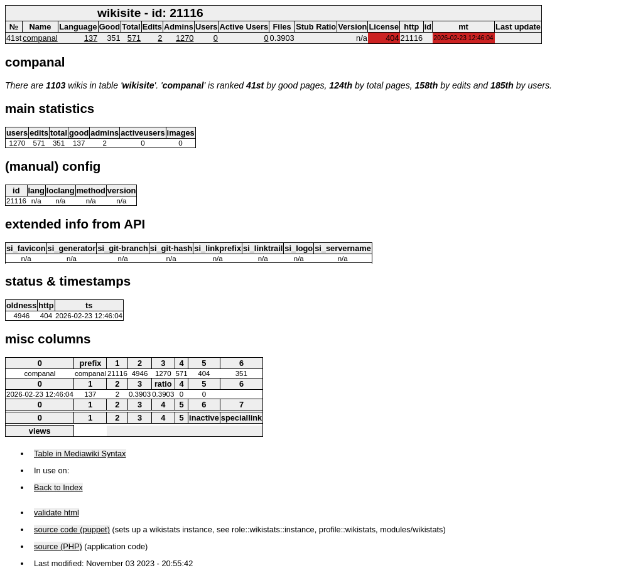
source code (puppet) (72, 529)
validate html (56, 512)
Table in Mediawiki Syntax (80, 453)
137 (90, 38)
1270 (184, 38)
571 (134, 38)
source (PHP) (58, 546)
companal (40, 38)
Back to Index (58, 487)
